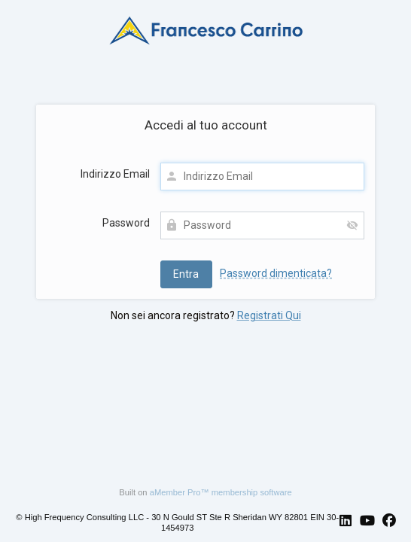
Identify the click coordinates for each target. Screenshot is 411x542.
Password (126, 223)
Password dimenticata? (276, 273)
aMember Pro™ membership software (221, 492)
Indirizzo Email (115, 174)
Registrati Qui (269, 315)
